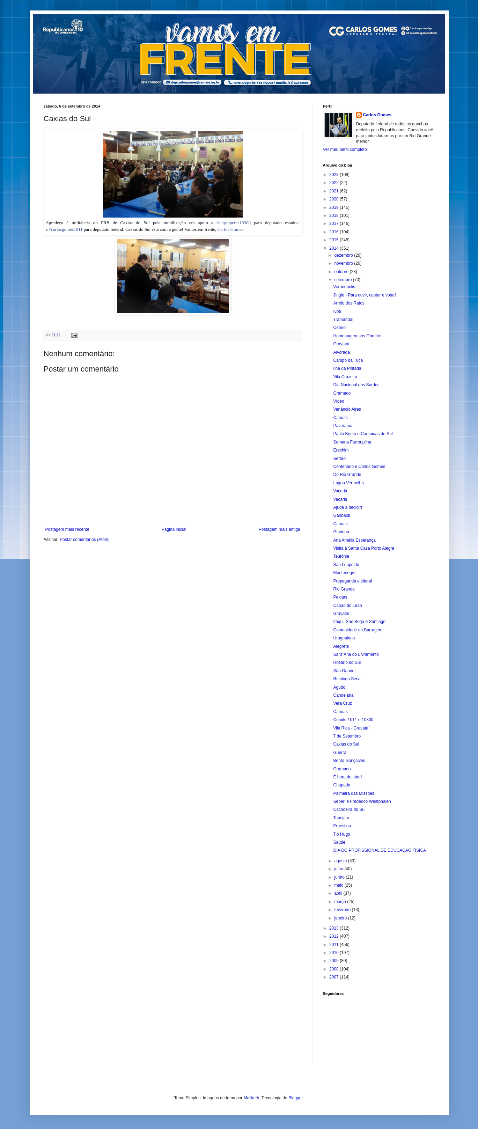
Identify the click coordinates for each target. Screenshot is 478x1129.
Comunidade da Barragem (357, 630)
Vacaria (340, 491)
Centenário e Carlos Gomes (359, 466)
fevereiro (343, 909)
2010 (334, 952)
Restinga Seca (346, 678)
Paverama (342, 425)
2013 (334, 928)
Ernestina (342, 825)
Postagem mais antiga (279, 529)
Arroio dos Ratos (348, 303)
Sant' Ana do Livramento (355, 654)
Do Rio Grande (347, 474)
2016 (334, 231)
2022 (334, 182)
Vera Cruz (342, 703)
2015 (334, 239)
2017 (334, 223)
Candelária (343, 695)
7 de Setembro (347, 736)
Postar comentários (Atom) (85, 539)
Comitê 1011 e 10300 (353, 719)
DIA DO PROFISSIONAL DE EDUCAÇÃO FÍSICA (379, 850)
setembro (343, 279)
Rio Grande (343, 589)
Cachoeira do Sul (349, 809)
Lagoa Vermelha (348, 483)
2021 (334, 191)
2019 (334, 207)
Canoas (340, 417)
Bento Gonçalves (349, 760)
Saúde (339, 842)
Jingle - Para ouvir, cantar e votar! (364, 295)
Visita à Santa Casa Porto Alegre (363, 548)
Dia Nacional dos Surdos (356, 384)
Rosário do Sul (347, 662)
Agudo (339, 687)
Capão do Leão (347, 605)
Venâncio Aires (347, 409)
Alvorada (341, 352)
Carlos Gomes (230, 229)
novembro (344, 263)
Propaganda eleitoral (352, 581)
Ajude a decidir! (347, 507)
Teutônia (341, 556)
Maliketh (251, 1097)
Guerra (339, 752)
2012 (334, 936)
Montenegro (344, 572)
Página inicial (174, 529)
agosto (341, 860)
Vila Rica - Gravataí (351, 728)
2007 (334, 977)
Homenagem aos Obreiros (357, 335)
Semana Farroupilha (352, 442)
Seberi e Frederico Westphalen (362, 801)
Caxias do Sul (346, 744)
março (340, 901)
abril (338, 893)
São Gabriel (344, 670)
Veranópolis (344, 286)
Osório (339, 327)
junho (340, 877)
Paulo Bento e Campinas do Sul (362, 433)
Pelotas (340, 597)
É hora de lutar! (347, 777)
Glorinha (341, 531)
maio (339, 885)
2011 (334, 944)
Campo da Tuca (348, 360)
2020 (334, 199)
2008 (334, 969)
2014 (334, 248)
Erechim (340, 450)
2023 (334, 174)
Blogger (295, 1097)
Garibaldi (341, 515)
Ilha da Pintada (347, 368)
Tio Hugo (341, 834)
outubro (342, 271)
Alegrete (341, 646)
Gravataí (341, 344)
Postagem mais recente (67, 529)
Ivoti (337, 311)
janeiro (341, 918)
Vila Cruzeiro (345, 376)
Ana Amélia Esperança (354, 540)
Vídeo (338, 401)
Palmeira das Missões (353, 793)
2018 (334, 215)
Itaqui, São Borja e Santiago (359, 621)
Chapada (341, 785)
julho (339, 868)
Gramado (342, 393)
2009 (334, 960)
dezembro (344, 255)
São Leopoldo (346, 564)
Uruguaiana (344, 638)
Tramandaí (343, 319)
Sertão (339, 458)
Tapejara (341, 817)
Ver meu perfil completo (345, 149)
